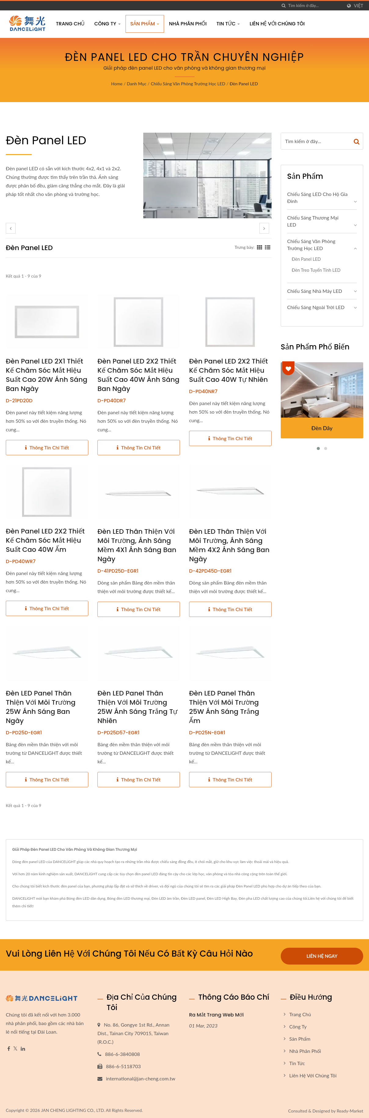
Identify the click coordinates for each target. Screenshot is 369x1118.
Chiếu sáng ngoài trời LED (316, 307)
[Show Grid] (259, 247)
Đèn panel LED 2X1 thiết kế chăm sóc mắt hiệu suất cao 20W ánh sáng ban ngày (46, 375)
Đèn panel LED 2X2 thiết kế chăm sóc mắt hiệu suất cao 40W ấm (45, 540)
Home (116, 83)
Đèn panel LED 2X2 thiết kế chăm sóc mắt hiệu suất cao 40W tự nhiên (228, 370)
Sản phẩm (144, 23)
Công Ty (107, 23)
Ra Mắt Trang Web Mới (216, 1012)
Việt (358, 5)
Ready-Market (350, 1108)
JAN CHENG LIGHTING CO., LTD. (73, 1108)
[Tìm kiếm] (283, 6)
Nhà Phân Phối (187, 23)
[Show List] (267, 247)
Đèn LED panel (193, 898)
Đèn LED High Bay (222, 898)
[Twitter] (15, 1046)
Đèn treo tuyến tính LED (316, 270)
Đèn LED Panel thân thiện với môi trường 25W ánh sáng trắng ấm (224, 707)
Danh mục (136, 83)
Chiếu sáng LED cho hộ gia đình (317, 197)
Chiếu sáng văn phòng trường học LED (188, 83)
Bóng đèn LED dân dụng (86, 898)
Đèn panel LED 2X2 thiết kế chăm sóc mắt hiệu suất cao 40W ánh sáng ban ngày (138, 375)
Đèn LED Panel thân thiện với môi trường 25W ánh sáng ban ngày (40, 707)
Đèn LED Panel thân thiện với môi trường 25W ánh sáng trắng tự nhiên (137, 707)
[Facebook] (8, 1046)
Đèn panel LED (244, 83)
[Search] (315, 6)
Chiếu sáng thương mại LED (312, 221)
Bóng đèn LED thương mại (128, 898)
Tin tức (228, 23)
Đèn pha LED (249, 898)
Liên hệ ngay (321, 953)
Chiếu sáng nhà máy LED (314, 291)
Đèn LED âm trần (165, 898)
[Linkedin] (23, 1046)
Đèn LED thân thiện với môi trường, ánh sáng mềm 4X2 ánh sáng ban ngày (229, 545)
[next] (264, 228)
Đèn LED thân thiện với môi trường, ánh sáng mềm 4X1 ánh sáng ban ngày (136, 545)
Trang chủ (70, 23)
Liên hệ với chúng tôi (277, 23)
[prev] (11, 228)
